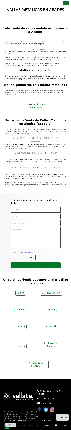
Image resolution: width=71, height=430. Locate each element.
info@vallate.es (46, 403)
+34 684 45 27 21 (46, 398)
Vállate (42, 50)
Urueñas (20, 309)
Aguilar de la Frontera (36, 364)
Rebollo (20, 326)
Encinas (20, 346)
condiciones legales (26, 252)
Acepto (10, 424)
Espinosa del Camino (51, 344)
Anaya (20, 293)
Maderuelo (51, 326)
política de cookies (20, 421)
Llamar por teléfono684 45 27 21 (35, 105)
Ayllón (51, 309)
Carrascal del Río (51, 293)
